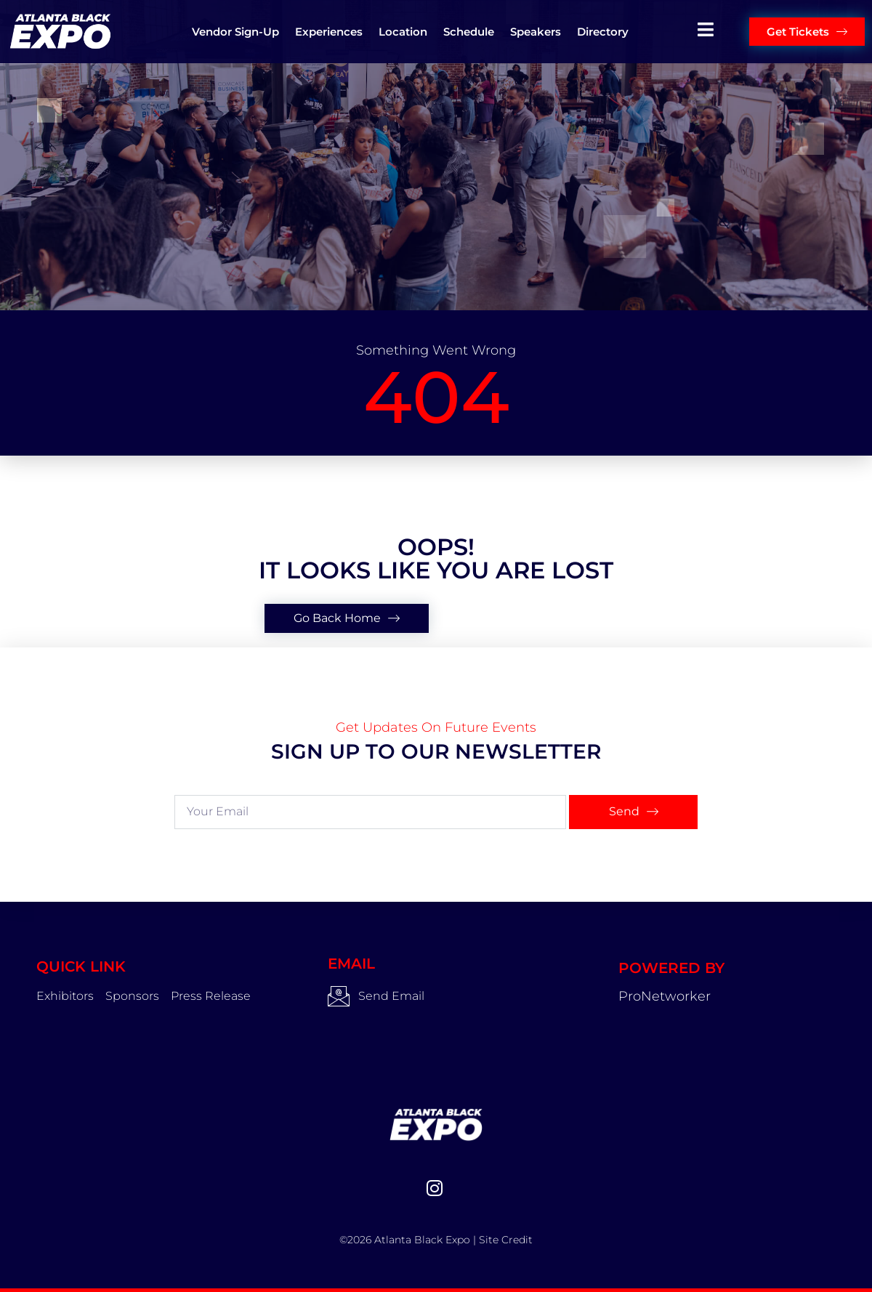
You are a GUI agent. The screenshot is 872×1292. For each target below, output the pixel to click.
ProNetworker (664, 996)
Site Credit (506, 1239)
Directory (603, 32)
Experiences (329, 32)
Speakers (535, 32)
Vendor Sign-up (235, 32)
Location (403, 32)
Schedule (468, 32)
